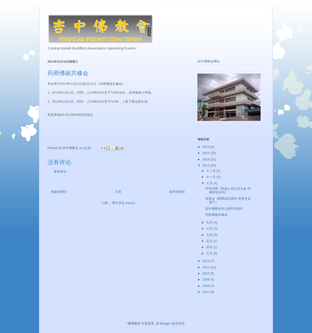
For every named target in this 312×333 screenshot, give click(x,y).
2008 (206, 286)
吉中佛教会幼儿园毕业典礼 (224, 208)
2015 (206, 153)
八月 (210, 228)
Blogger (165, 323)
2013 (206, 165)
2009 (206, 279)
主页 (118, 192)
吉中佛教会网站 (208, 61)
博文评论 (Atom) (123, 203)
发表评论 (60, 171)
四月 (210, 247)
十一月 (211, 177)
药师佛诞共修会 (216, 214)
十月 (210, 183)
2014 (206, 159)
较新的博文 (59, 192)
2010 (206, 273)
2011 (206, 267)
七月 (210, 235)
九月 (210, 222)
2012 (206, 261)
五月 (210, 241)
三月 (210, 253)
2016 (206, 147)
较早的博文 (177, 192)
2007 (206, 292)
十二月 (211, 171)
